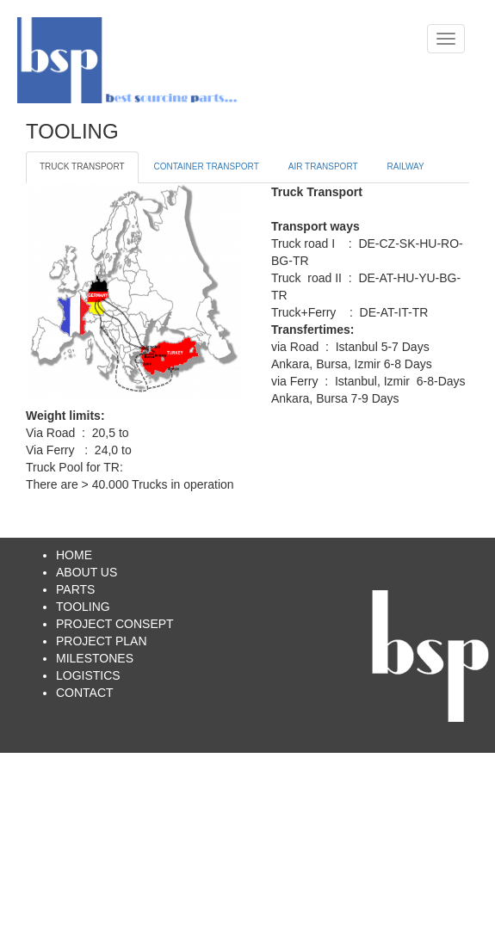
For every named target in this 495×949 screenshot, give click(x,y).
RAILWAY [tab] (405, 166)
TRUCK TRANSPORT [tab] (82, 166)
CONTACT (85, 692)
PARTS (75, 589)
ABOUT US (86, 572)
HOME (74, 555)
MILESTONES (94, 658)
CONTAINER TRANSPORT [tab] (206, 166)
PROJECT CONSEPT (115, 624)
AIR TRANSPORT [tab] (323, 166)
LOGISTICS (88, 675)
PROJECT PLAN (101, 641)
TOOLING (83, 606)
